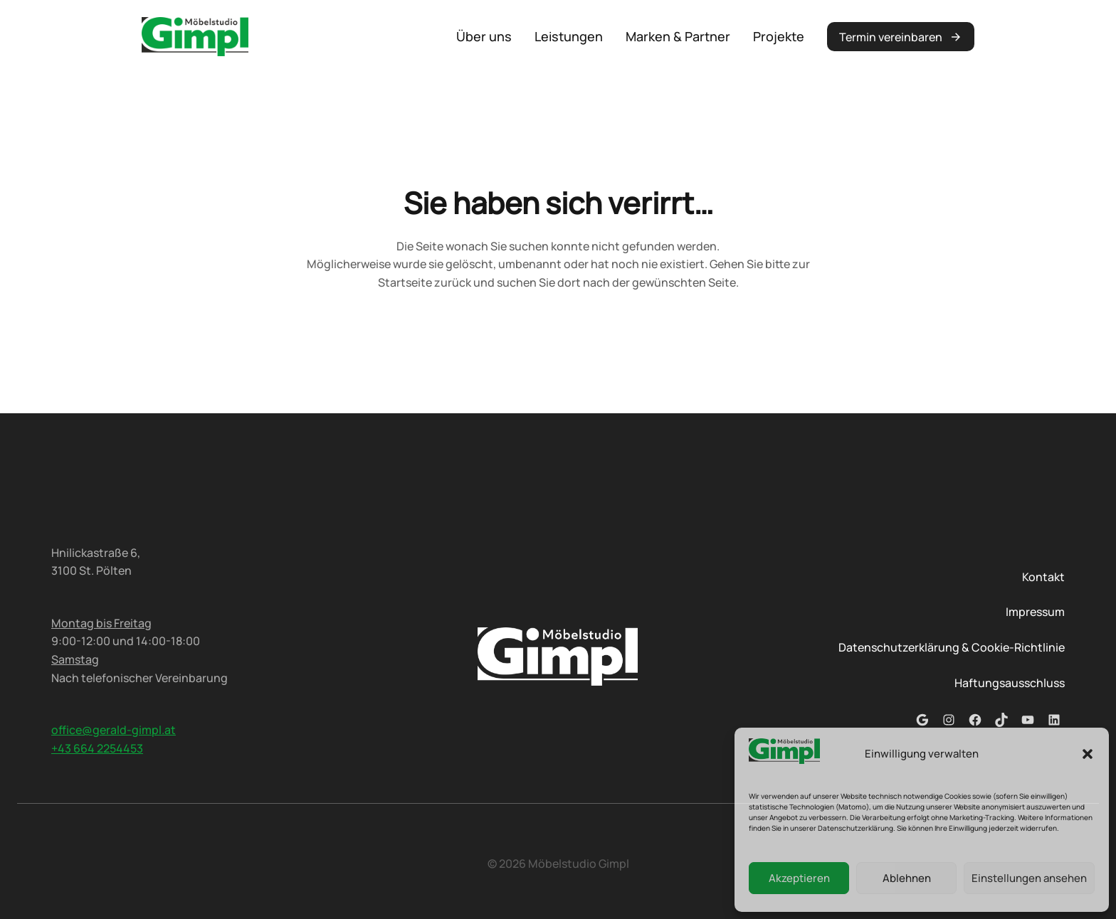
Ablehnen (907, 878)
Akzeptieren (799, 878)
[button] (1087, 754)
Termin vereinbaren (890, 37)
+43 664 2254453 (97, 748)
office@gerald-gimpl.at (113, 730)
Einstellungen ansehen (1029, 878)
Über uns (484, 36)
